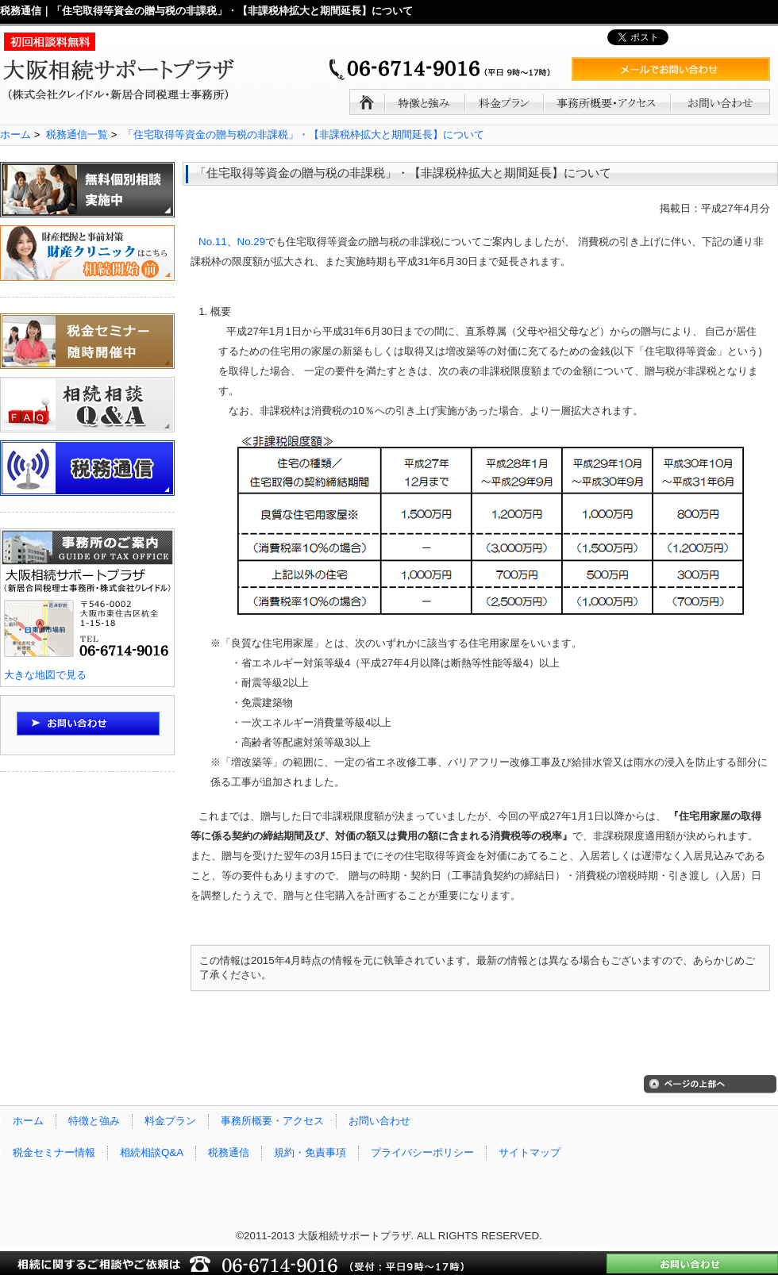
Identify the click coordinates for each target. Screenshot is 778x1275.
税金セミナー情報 (54, 1152)
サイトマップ (529, 1152)
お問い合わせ (379, 1121)
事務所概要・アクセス (272, 1121)
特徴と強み (94, 1121)
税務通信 (228, 1152)
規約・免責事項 (310, 1152)
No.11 (212, 242)
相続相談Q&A (151, 1152)
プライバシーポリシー (422, 1152)
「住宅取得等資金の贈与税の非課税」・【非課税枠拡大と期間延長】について (303, 134)
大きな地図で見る (45, 675)
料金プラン (170, 1121)
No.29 (251, 242)
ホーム (15, 134)
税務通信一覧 (77, 134)
